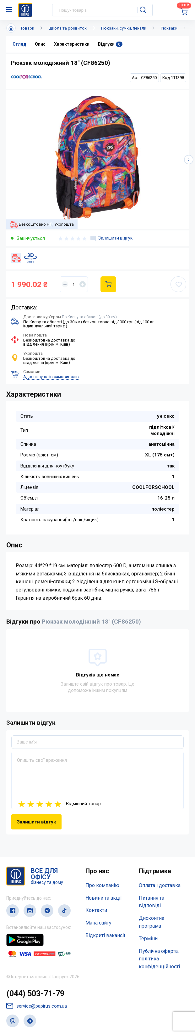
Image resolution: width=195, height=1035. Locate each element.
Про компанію (102, 885)
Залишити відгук (111, 238)
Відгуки (110, 44)
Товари (27, 28)
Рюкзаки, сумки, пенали (123, 28)
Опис (40, 44)
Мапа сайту (98, 923)
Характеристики (71, 44)
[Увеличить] (82, 284)
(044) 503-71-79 (35, 993)
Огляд (19, 44)
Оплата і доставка (160, 885)
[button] (188, 159)
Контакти (96, 910)
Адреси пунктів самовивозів (51, 377)
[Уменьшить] (65, 284)
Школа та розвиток (68, 28)
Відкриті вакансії (105, 935)
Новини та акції (103, 898)
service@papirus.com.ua (36, 1006)
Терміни (148, 939)
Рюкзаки (169, 28)
